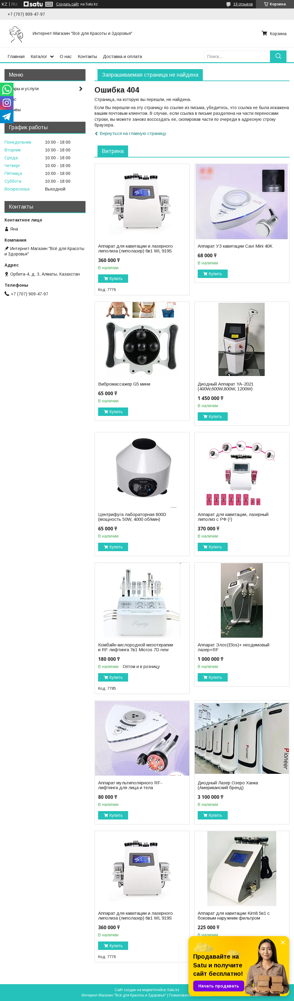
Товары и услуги (21, 88)
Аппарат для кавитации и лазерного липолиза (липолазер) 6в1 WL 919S (135, 248)
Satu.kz (173, 990)
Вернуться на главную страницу (133, 133)
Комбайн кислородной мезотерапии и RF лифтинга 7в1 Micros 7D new (135, 647)
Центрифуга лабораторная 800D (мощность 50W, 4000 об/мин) (132, 517)
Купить (116, 278)
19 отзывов (243, 4)
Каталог (39, 56)
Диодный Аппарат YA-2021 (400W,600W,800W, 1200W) (226, 386)
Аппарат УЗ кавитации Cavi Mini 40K (235, 246)
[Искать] (278, 56)
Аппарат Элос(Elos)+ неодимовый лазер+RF (233, 647)
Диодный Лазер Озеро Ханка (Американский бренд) (228, 785)
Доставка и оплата (122, 56)
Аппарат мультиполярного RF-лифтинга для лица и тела (130, 785)
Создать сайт (67, 4)
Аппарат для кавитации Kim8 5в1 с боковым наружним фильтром (234, 915)
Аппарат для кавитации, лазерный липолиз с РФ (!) (233, 517)
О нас (66, 56)
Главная (16, 56)
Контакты (87, 56)
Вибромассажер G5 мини (124, 384)
